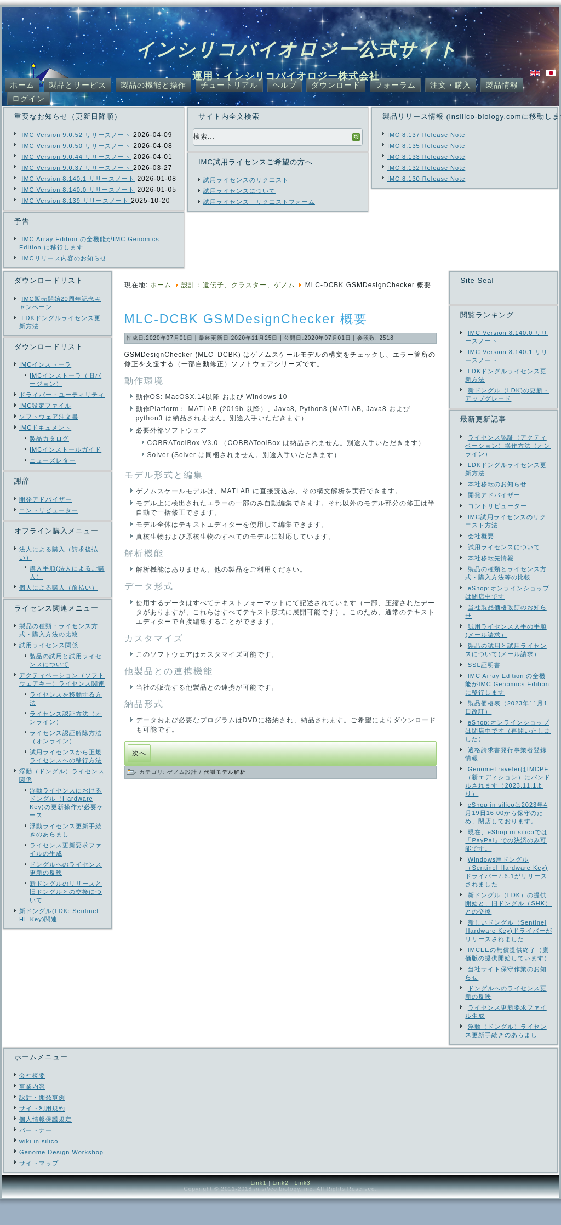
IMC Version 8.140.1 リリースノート (78, 178)
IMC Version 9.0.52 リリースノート (77, 135)
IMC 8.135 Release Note (426, 146)
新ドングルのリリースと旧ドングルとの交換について (66, 891)
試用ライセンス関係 (48, 645)
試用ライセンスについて (239, 190)
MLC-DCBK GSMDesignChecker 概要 (246, 319)
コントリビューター (48, 510)
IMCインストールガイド (65, 449)
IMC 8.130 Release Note (426, 178)
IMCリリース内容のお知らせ (63, 258)
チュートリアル (229, 85)
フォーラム (395, 85)
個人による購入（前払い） (58, 587)
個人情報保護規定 (45, 1145)
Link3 (303, 1209)
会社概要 (32, 1101)
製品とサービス (77, 85)
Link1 (258, 1209)
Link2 (281, 1209)
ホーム (22, 85)
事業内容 (32, 1112)
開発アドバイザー (45, 499)
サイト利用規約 (42, 1134)
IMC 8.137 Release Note (426, 135)
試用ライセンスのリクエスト (246, 179)
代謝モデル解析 (225, 772)
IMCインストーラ (45, 364)
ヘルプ (284, 85)
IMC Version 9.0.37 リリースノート (77, 167)
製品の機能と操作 (153, 85)
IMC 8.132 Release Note (426, 167)
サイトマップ (39, 1189)
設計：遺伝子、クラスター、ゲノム (238, 285)
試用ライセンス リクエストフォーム (259, 201)
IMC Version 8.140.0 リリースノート (78, 189)
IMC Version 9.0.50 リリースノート (76, 146)
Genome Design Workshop (61, 1178)
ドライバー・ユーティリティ (62, 394)
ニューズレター (53, 460)
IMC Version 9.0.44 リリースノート (76, 156)
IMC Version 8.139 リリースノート (76, 200)
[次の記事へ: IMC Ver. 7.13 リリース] (139, 753)
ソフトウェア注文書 (48, 416)
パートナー (35, 1156)
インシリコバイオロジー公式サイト (296, 49)
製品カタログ (49, 438)
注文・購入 (450, 85)
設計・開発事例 (42, 1123)
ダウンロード (335, 85)
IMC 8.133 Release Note (426, 156)
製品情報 (501, 85)
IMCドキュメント (45, 427)
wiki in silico (38, 1167)
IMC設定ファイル (45, 405)
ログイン (28, 98)
